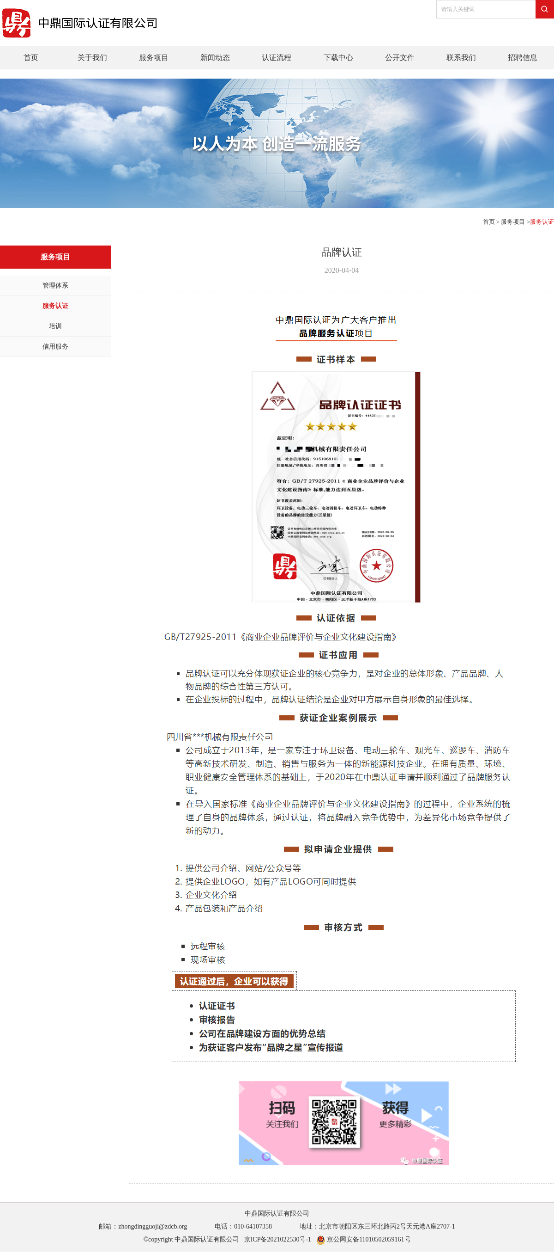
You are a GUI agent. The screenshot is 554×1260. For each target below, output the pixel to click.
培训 (55, 326)
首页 (31, 57)
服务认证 (55, 305)
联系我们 (461, 57)
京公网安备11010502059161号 (363, 1239)
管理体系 (55, 285)
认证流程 (276, 57)
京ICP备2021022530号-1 (277, 1239)
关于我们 (92, 57)
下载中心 (338, 57)
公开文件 (400, 57)
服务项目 (154, 57)
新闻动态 (215, 57)
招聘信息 (522, 57)
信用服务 (55, 346)
